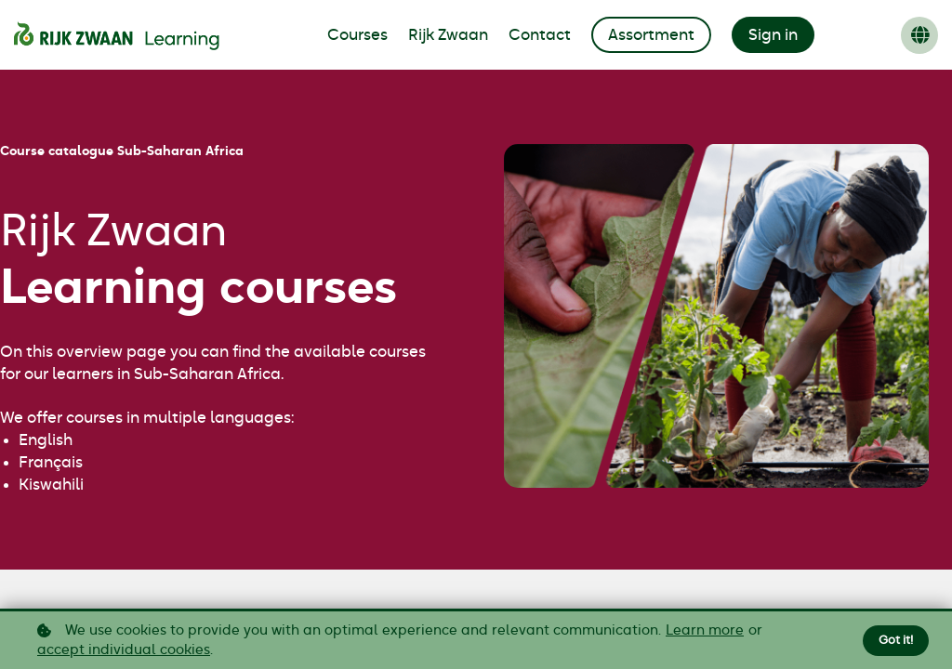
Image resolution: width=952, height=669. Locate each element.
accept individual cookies (123, 650)
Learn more (705, 630)
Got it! (894, 640)
